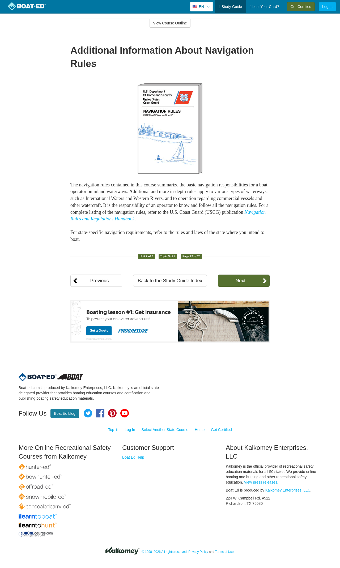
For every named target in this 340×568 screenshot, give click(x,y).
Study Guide (230, 7)
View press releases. (261, 482)
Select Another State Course (164, 430)
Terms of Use (224, 552)
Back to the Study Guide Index (170, 280)
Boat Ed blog (64, 413)
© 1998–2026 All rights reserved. (165, 552)
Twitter (88, 413)
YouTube (124, 413)
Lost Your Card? (264, 7)
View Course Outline (170, 23)
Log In (327, 7)
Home (200, 430)
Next (240, 280)
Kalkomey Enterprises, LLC (288, 490)
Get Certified (300, 7)
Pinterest (112, 413)
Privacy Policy (198, 552)
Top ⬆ (113, 430)
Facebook (100, 413)
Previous (99, 280)
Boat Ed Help (133, 457)
